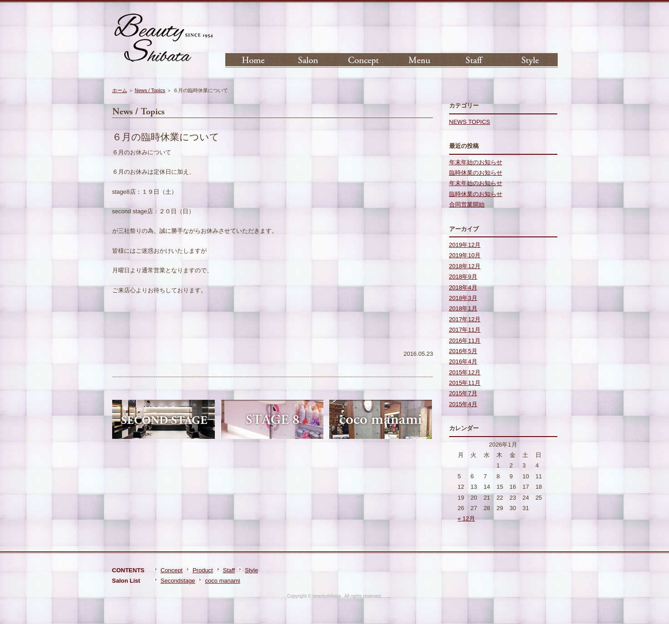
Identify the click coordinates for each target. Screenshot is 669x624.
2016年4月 (463, 361)
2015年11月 (465, 382)
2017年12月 (465, 319)
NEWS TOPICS (470, 121)
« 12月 (466, 518)
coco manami (222, 580)
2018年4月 (463, 287)
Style (251, 570)
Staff (229, 570)
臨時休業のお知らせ (475, 172)
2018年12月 (465, 266)
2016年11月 (465, 340)
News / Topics (150, 90)
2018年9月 (463, 276)
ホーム (119, 90)
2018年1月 (463, 308)
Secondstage (178, 580)
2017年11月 (465, 329)
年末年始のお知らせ (475, 162)
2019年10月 (465, 255)
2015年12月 (465, 372)
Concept (172, 570)
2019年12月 (465, 244)
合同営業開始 (467, 204)
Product (203, 570)
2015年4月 (463, 404)
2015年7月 (463, 393)
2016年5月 (463, 351)
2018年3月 (463, 298)
